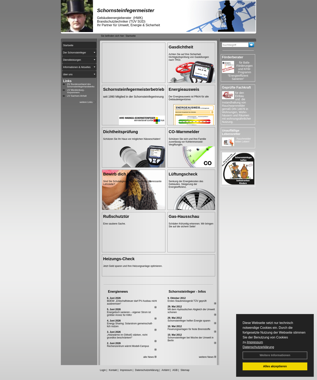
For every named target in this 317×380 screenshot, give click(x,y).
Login (103, 370)
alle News (149, 357)
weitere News (207, 357)
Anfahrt (165, 370)
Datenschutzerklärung (258, 347)
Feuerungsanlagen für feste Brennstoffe (189, 329)
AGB (175, 370)
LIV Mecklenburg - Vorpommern (76, 91)
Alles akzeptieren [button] (275, 366)
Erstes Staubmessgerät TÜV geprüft (187, 301)
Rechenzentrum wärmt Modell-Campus (128, 346)
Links (67, 81)
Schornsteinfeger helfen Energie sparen (189, 320)
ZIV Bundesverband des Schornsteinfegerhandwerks (80, 85)
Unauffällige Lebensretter (231, 132)
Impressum (255, 342)
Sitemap (185, 370)
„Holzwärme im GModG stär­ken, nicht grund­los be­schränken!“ (127, 336)
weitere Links (87, 102)
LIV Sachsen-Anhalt (77, 96)
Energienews (118, 291)
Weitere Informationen (275, 355)
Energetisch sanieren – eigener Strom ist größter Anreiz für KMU (129, 313)
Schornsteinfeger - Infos (187, 291)
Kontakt (113, 370)
